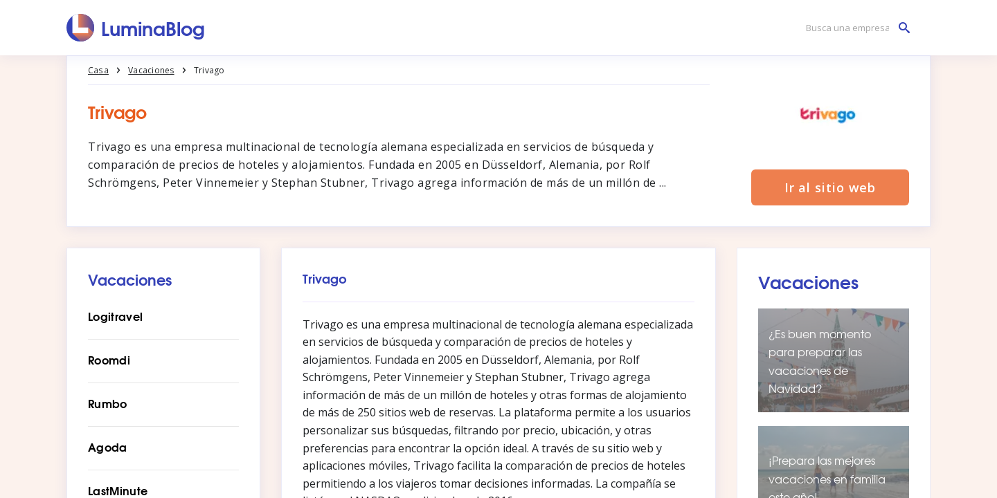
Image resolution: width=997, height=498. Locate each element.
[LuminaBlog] (136, 27)
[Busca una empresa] (854, 28)
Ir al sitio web (830, 188)
